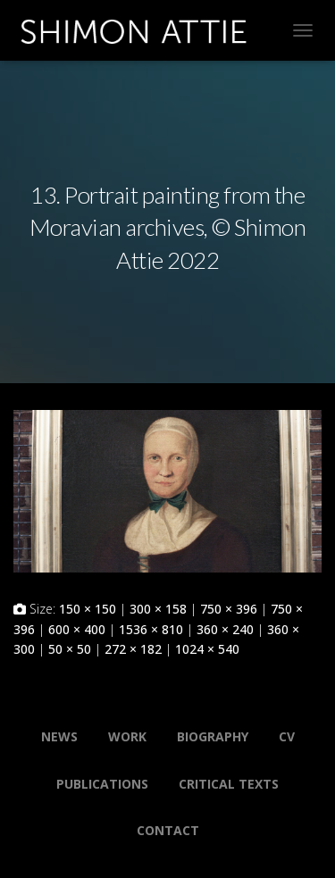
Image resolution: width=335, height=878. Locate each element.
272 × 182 (133, 648)
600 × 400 (76, 629)
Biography (212, 736)
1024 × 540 (207, 648)
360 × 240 (225, 629)
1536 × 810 (151, 629)
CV (287, 736)
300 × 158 (158, 608)
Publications (102, 783)
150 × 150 (87, 608)
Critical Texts (229, 783)
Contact (168, 830)
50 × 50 (69, 648)
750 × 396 (228, 608)
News (59, 736)
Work (127, 736)
